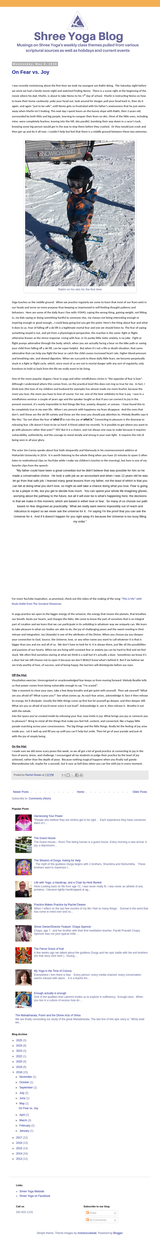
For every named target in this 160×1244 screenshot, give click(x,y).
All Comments (96, 1220)
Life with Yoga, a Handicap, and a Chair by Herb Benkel (68, 882)
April (22, 1114)
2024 (19, 1045)
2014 (19, 1153)
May (22, 1103)
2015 (19, 1148)
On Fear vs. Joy (30, 72)
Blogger (118, 1233)
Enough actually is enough (50, 993)
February (25, 1125)
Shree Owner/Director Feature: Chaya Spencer (62, 926)
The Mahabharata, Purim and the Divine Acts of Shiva (48, 1015)
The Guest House (45, 838)
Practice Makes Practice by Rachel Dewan (60, 904)
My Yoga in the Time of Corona (53, 971)
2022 (19, 1056)
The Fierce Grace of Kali (49, 948)
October (24, 1082)
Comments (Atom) (40, 798)
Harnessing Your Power (48, 816)
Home (80, 791)
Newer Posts (21, 791)
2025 (19, 1040)
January (24, 1130)
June (22, 1098)
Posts (91, 1213)
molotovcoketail (86, 1233)
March (23, 1120)
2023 (19, 1050)
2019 (19, 1067)
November (26, 1076)
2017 (19, 1137)
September (26, 1087)
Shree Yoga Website (31, 1191)
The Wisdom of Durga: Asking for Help (57, 860)
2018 (19, 1072)
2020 (19, 1061)
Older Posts (140, 791)
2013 (19, 1158)
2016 (19, 1142)
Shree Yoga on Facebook (34, 1196)
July (22, 1093)
